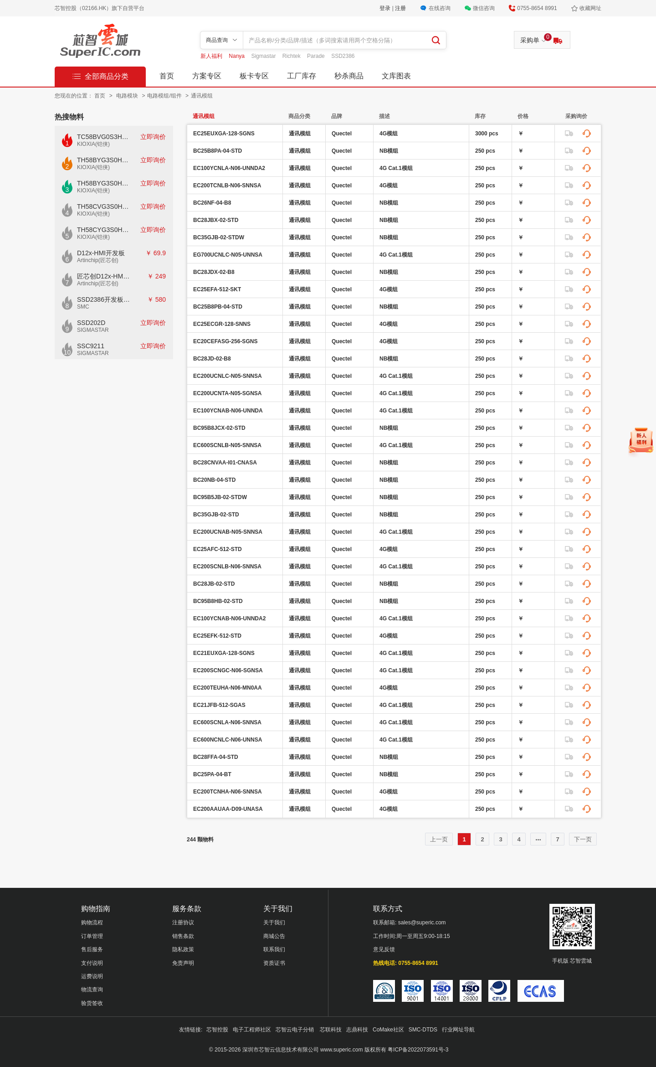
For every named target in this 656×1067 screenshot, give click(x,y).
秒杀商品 (349, 76)
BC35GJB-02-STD (216, 514)
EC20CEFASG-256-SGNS (225, 341)
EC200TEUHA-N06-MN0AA (227, 688)
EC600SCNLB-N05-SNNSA (227, 445)
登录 (385, 8)
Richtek (292, 56)
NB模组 (388, 151)
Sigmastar (264, 56)
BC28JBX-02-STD (215, 220)
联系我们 (274, 949)
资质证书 (274, 963)
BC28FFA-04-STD (215, 757)
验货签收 (92, 1003)
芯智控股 (217, 1029)
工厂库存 (301, 76)
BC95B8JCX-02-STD (219, 428)
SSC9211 (90, 346)
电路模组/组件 (165, 96)
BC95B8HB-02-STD (218, 601)
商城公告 (274, 936)
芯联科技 (331, 1029)
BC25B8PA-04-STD (217, 151)
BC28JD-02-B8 (212, 359)
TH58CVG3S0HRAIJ (104, 206)
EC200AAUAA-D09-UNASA (228, 809)
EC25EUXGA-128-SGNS (224, 133)
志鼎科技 (357, 1029)
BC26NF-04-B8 (212, 203)
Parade (316, 56)
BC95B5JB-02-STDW (220, 497)
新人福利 (212, 56)
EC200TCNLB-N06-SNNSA (227, 185)
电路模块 (127, 96)
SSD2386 (342, 56)
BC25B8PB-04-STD (217, 307)
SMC (83, 307)
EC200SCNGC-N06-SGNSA (228, 670)
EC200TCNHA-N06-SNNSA (227, 792)
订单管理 (92, 936)
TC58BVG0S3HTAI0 (104, 136)
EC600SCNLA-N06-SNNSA (227, 722)
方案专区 (206, 76)
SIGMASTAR (93, 330)
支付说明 (92, 963)
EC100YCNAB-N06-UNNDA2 (229, 618)
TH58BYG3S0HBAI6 (104, 183)
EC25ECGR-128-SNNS (222, 324)
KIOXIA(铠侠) (93, 144)
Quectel (342, 133)
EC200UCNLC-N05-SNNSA (227, 376)
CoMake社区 (388, 1029)
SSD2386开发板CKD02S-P (104, 299)
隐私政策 (183, 949)
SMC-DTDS (423, 1029)
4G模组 (388, 133)
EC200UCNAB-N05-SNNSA (227, 532)
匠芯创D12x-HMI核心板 (104, 276)
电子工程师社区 (252, 1029)
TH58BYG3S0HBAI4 (104, 160)
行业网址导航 (458, 1029)
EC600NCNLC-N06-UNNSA (227, 740)
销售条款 (183, 936)
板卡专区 (254, 76)
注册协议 (183, 922)
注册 (400, 8)
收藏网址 (590, 8)
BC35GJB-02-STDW (218, 237)
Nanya (237, 56)
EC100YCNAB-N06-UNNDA (228, 410)
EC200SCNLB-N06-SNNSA (227, 566)
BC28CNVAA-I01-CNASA (225, 462)
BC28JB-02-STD (214, 584)
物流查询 (92, 989)
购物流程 (92, 922)
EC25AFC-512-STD (217, 549)
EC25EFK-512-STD (217, 636)
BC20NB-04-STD (214, 480)
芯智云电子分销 (295, 1029)
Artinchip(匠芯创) (97, 260)
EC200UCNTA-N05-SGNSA (227, 393)
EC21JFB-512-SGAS (219, 705)
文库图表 (396, 76)
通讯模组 (202, 96)
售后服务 (92, 949)
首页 (166, 76)
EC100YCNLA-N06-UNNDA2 (229, 168)
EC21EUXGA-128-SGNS (224, 653)
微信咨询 (484, 8)
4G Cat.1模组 (396, 168)
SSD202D (91, 322)
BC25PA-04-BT (212, 774)
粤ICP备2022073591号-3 (418, 1049)
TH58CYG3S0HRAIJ (104, 229)
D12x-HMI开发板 (101, 253)
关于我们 (274, 922)
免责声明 (183, 963)
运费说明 (92, 976)
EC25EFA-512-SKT (217, 289)
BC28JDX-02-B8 (214, 272)
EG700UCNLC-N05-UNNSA (227, 255)
